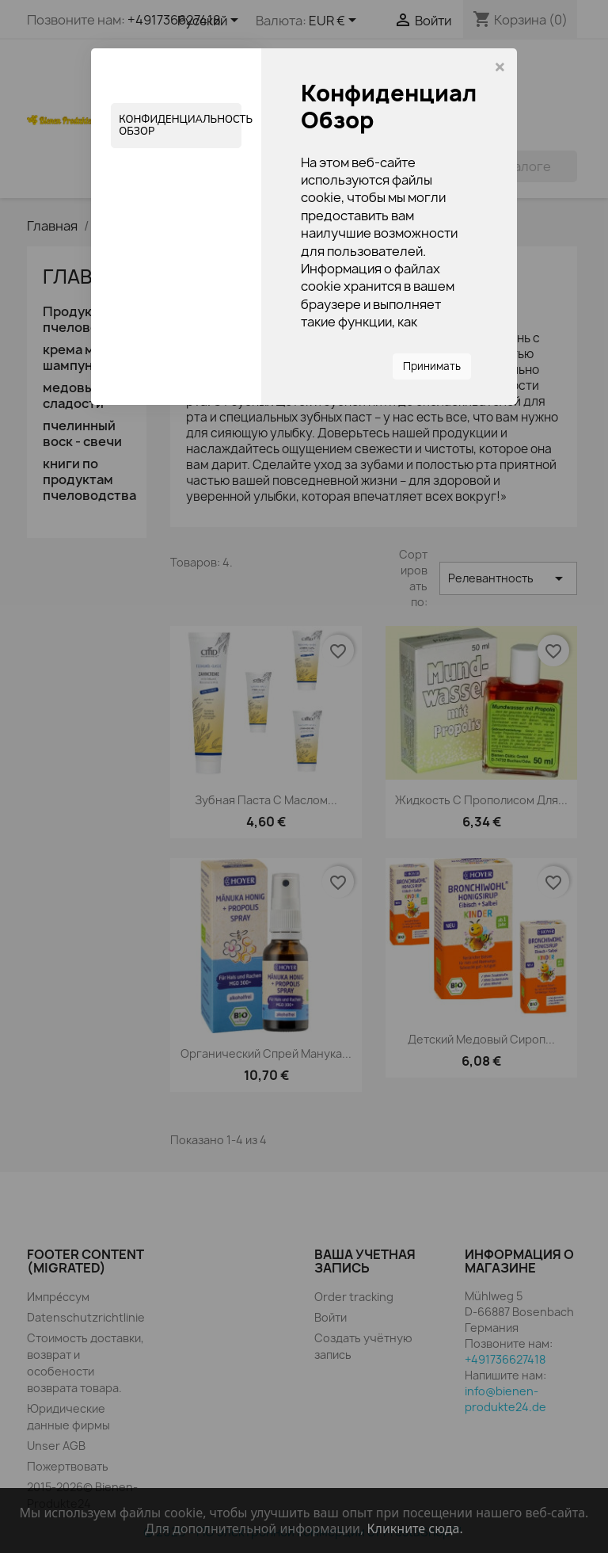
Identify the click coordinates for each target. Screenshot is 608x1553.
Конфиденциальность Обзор (180, 125)
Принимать (432, 366)
